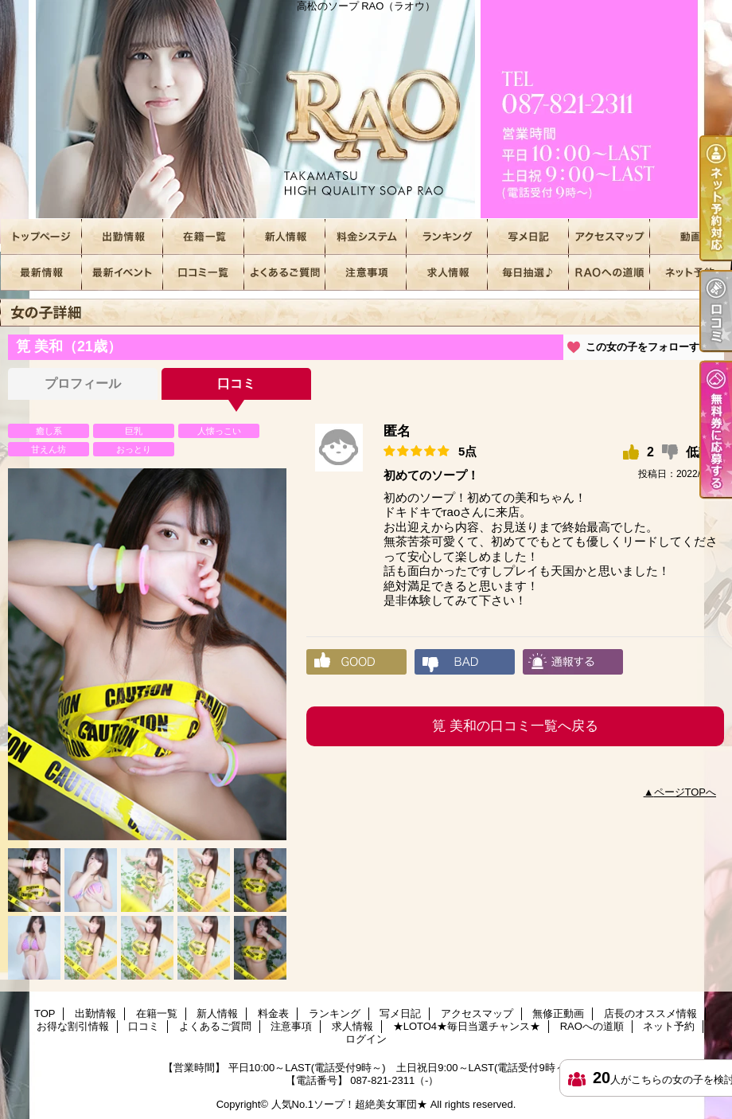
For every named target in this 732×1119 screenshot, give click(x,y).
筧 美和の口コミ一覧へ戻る (515, 726)
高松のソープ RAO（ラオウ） (366, 109)
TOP (41, 237)
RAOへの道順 (609, 273)
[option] (147, 654)
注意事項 (366, 273)
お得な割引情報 (122, 273)
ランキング (447, 237)
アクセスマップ (609, 237)
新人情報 (284, 237)
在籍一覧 (203, 237)
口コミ (203, 273)
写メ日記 (528, 237)
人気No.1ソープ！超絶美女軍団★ (349, 1104)
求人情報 (447, 273)
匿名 (397, 431)
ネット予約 (690, 273)
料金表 (366, 237)
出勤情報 (122, 237)
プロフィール (83, 383)
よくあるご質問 (284, 273)
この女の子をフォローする (648, 347)
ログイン (366, 1039)
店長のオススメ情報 (41, 273)
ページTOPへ (685, 792)
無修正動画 (690, 237)
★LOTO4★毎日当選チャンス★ (528, 273)
